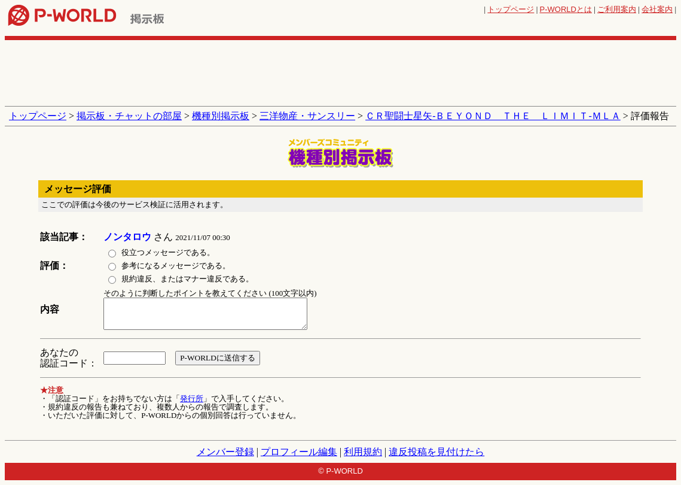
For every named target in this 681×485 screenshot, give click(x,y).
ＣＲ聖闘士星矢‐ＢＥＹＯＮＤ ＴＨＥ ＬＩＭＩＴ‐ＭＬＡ (493, 116)
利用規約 (363, 452)
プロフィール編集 (299, 452)
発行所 (191, 398)
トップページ (510, 9)
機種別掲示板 (220, 116)
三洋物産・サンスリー (307, 116)
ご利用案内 (616, 9)
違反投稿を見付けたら (436, 452)
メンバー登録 (225, 452)
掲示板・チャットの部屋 (129, 116)
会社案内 (657, 9)
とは (566, 9)
